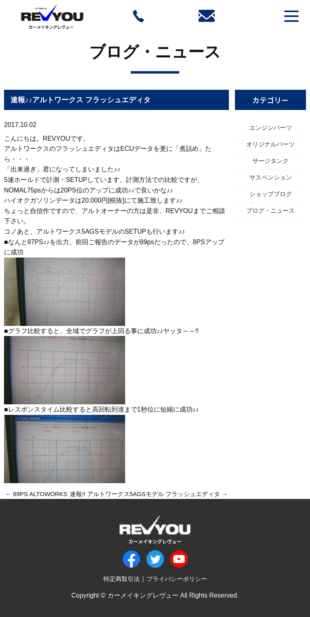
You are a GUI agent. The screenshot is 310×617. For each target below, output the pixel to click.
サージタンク (270, 160)
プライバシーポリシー (177, 578)
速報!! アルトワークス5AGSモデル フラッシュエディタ (145, 493)
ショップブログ (270, 193)
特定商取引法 (121, 578)
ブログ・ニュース (155, 52)
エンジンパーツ (270, 127)
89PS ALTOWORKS (40, 493)
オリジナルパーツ (270, 144)
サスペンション (270, 177)
